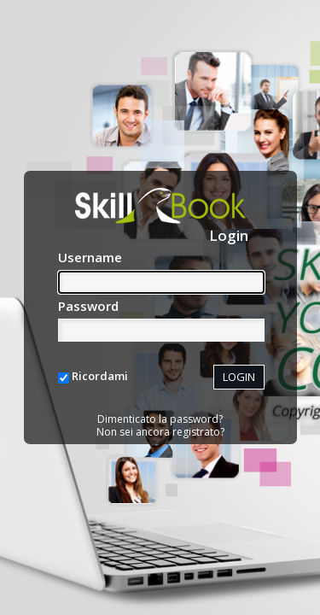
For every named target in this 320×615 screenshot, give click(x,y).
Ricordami (100, 376)
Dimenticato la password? (160, 419)
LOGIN (239, 376)
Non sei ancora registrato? (160, 432)
